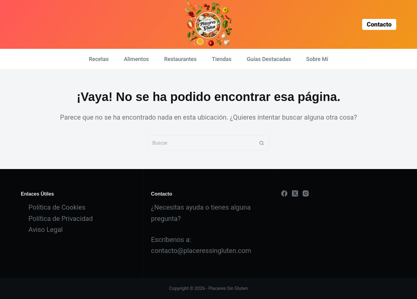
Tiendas (221, 59)
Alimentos (136, 59)
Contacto (379, 24)
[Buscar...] (200, 142)
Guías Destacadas (269, 59)
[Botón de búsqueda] (261, 142)
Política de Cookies (56, 207)
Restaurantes (180, 59)
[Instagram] (306, 193)
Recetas (99, 59)
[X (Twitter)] (295, 193)
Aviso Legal (45, 229)
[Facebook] (284, 193)
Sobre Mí (317, 59)
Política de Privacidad (60, 218)
